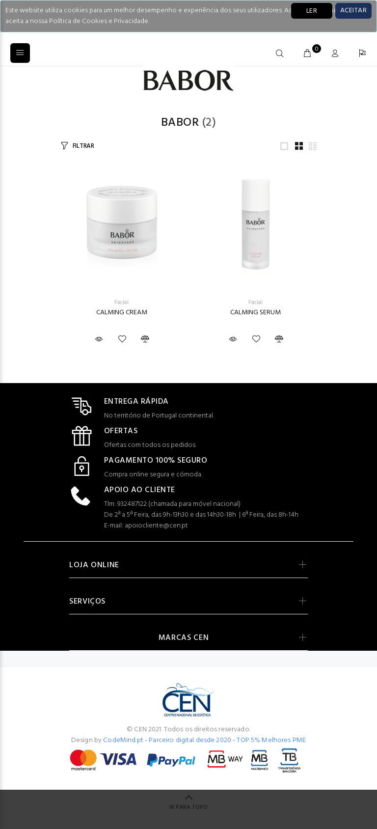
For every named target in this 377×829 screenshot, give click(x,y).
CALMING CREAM (121, 312)
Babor (180, 122)
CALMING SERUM (255, 312)
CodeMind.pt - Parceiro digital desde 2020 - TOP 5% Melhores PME (204, 740)
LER (311, 11)
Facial (121, 302)
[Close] (353, 11)
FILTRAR (83, 146)
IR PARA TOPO (188, 807)
